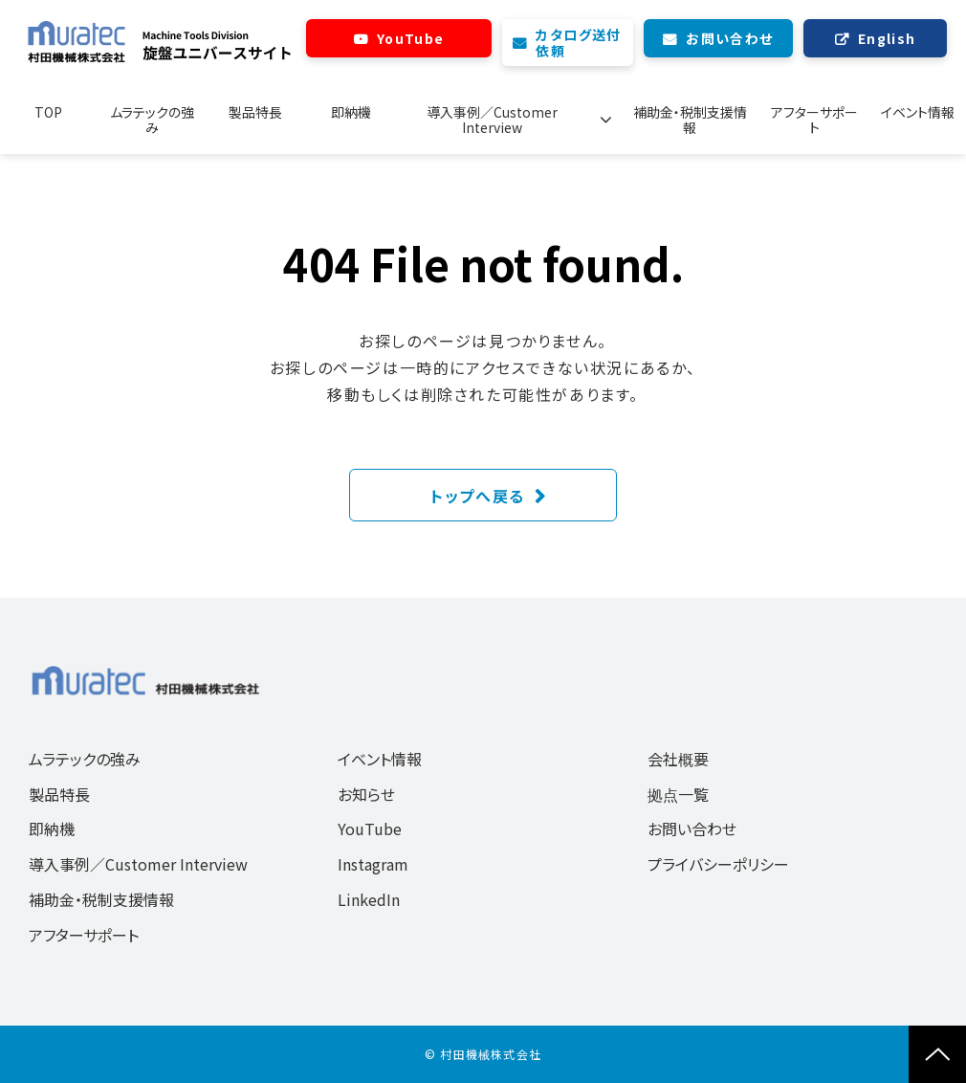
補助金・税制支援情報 (687, 119)
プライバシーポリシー (718, 863)
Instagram (373, 863)
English (887, 38)
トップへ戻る (477, 495)
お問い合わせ (729, 38)
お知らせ (366, 794)
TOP (48, 112)
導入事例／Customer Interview (499, 119)
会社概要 (678, 758)
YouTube (411, 38)
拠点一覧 (678, 794)
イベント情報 (918, 112)
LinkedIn (369, 899)
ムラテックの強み (153, 119)
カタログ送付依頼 (578, 42)
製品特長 (257, 112)
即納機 (353, 112)
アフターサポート (813, 119)
